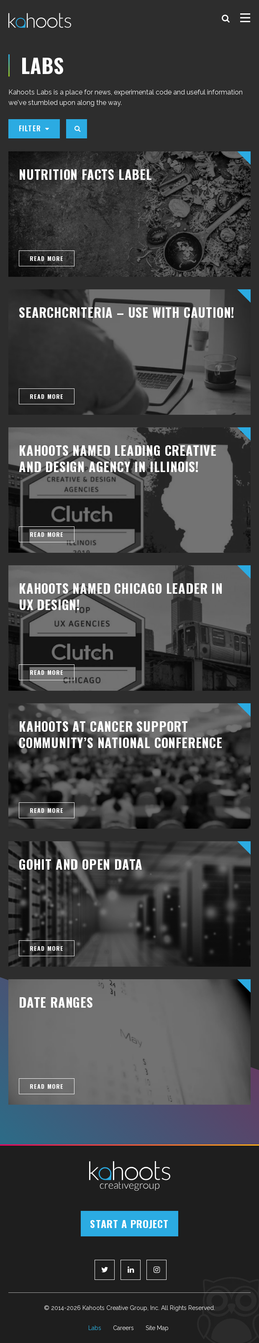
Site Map (157, 1328)
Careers (123, 1328)
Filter (34, 128)
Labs (94, 1328)
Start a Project (129, 1223)
